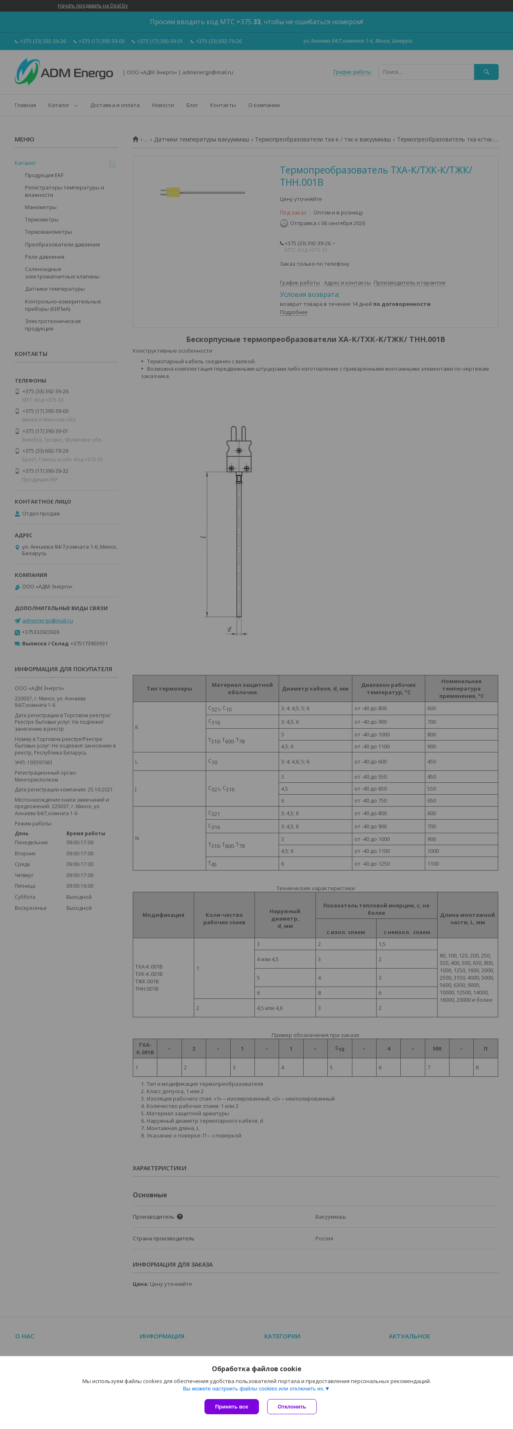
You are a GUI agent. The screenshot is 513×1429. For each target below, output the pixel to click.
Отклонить (292, 1407)
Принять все (231, 1407)
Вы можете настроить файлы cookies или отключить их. (254, 1389)
